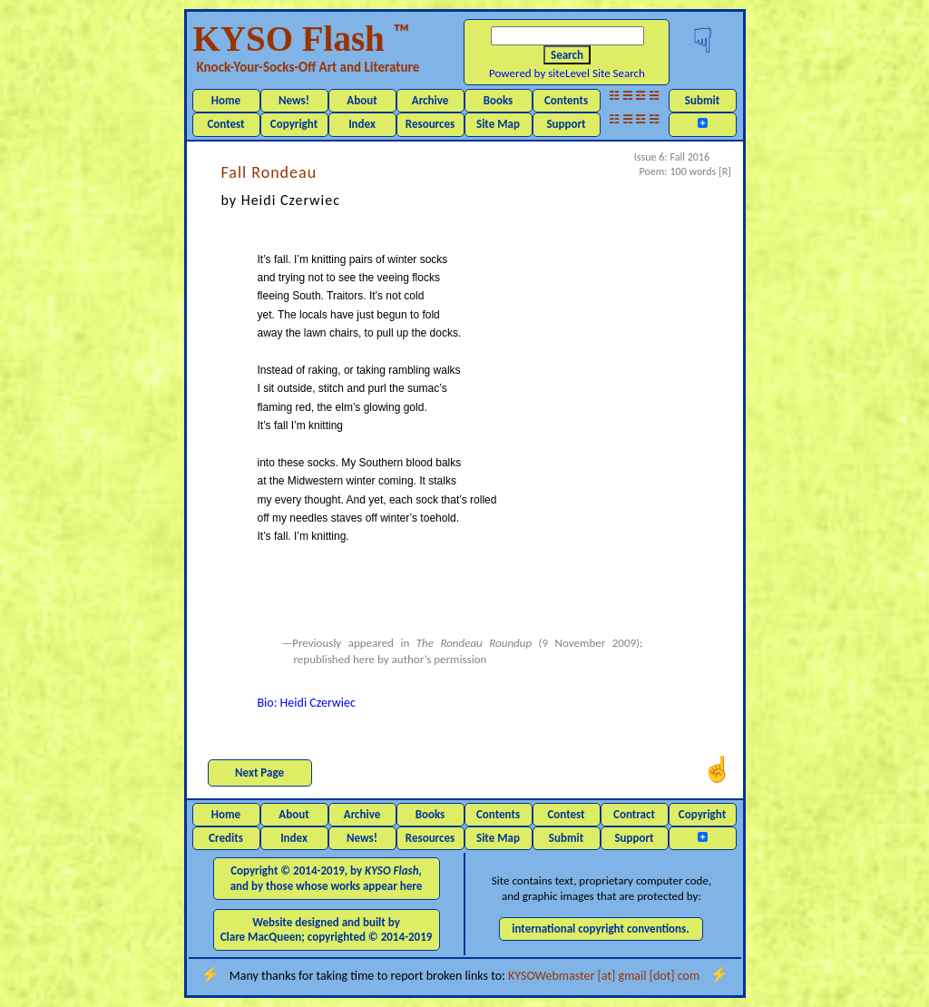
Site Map (498, 124)
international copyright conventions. (600, 928)
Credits (226, 838)
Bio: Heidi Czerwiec (307, 702)
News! (294, 100)
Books (498, 100)
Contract (634, 814)
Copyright (294, 124)
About (361, 100)
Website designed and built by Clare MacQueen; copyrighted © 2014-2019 (326, 929)
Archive (430, 100)
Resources (430, 124)
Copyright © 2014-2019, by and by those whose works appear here (326, 878)
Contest (225, 124)
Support (565, 124)
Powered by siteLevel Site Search (567, 73)
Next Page (259, 772)
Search (567, 55)
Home (225, 100)
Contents (566, 100)
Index (362, 124)
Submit (702, 100)
